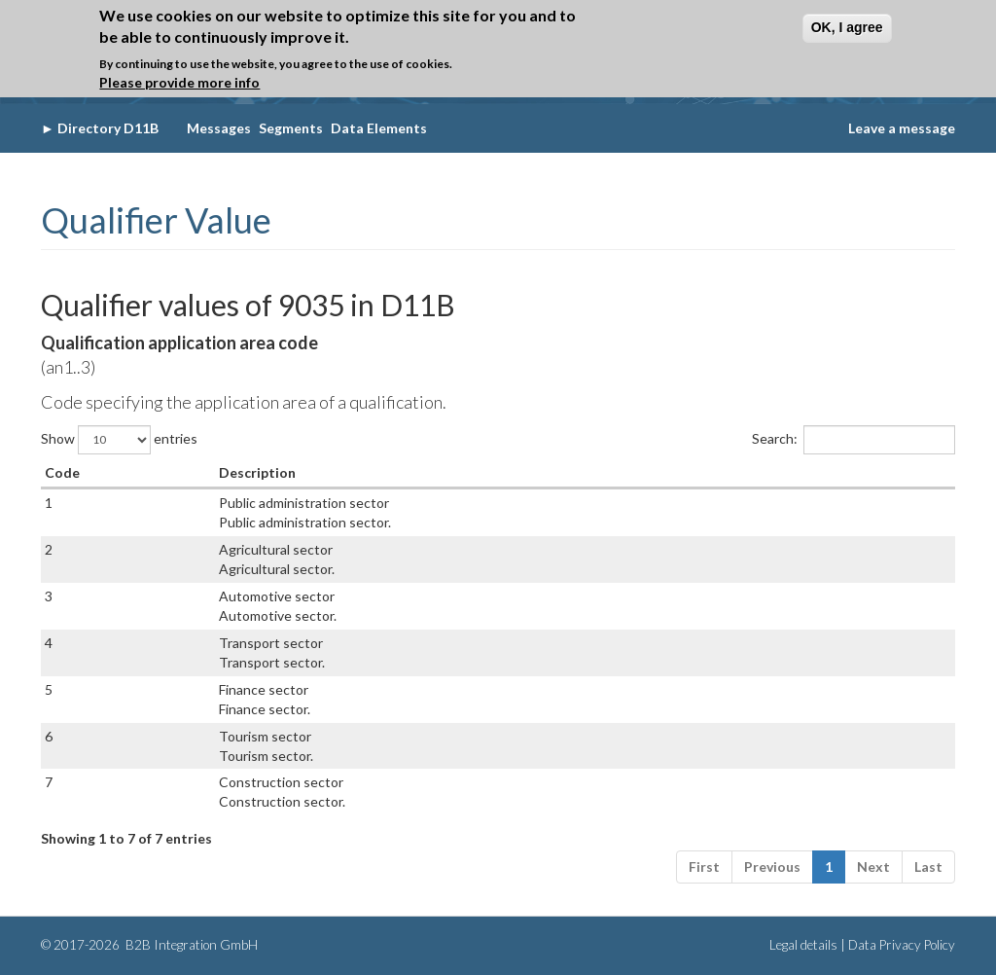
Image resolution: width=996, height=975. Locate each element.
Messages (219, 128)
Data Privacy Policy (901, 945)
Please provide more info (179, 82)
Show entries (119, 439)
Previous (772, 866)
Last (928, 866)
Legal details (803, 945)
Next (873, 866)
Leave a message (901, 128)
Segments (291, 128)
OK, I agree (847, 27)
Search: (853, 439)
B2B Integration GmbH (190, 945)
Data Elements (379, 128)
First (704, 866)
